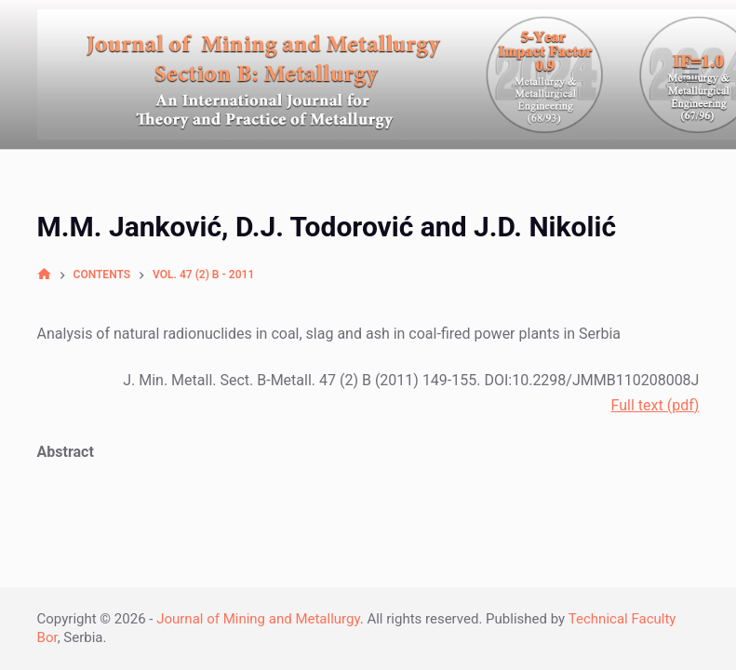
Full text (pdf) (655, 405)
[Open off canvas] (690, 74)
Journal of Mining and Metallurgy (258, 618)
